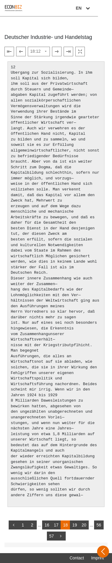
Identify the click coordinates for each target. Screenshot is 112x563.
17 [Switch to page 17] (56, 525)
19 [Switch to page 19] (74, 525)
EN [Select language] (97, 8)
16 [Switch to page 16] (47, 525)
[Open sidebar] (103, 552)
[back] (13, 524)
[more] (61, 536)
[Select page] (39, 51)
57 (51, 536)
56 (98, 525)
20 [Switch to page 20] (84, 525)
